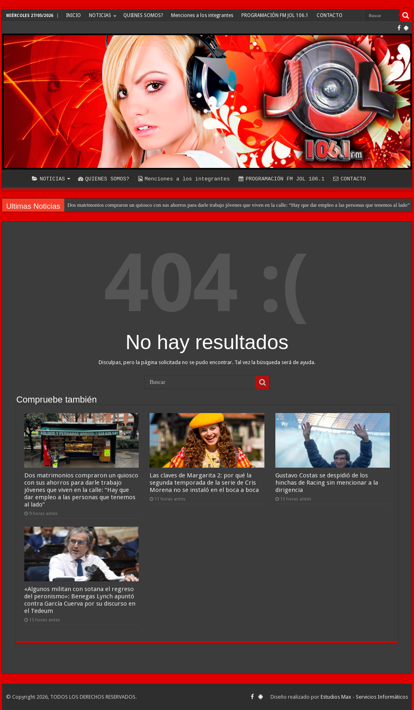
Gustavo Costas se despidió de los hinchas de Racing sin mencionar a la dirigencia (326, 483)
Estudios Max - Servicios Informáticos (364, 697)
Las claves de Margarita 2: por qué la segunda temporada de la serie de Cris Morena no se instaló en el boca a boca (204, 483)
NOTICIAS (100, 15)
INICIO (73, 15)
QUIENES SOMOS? (143, 15)
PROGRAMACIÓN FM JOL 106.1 (274, 15)
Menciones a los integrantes (202, 15)
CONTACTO (329, 15)
